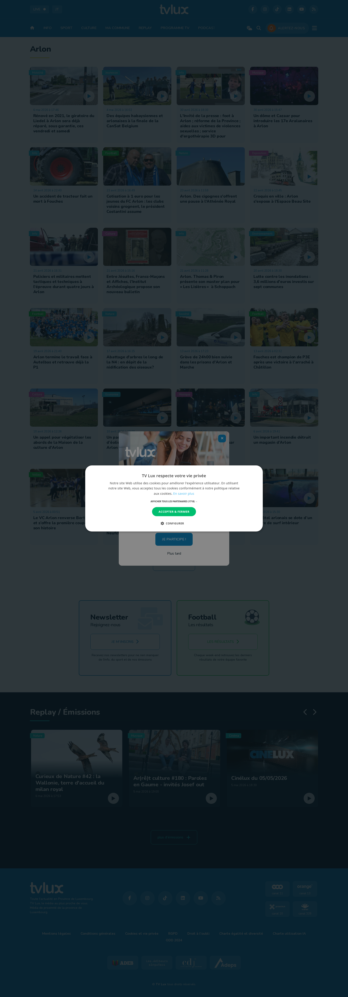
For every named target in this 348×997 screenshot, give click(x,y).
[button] (174, 501)
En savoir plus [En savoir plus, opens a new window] (183, 493)
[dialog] (174, 498)
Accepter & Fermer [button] (174, 512)
